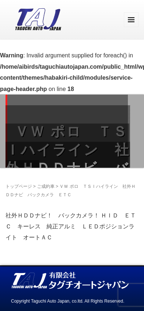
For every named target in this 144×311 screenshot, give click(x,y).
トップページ (18, 186)
